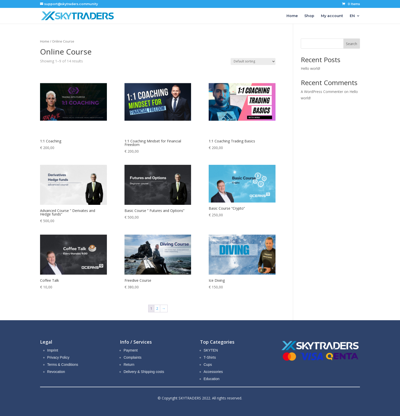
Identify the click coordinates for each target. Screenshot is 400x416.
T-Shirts (210, 357)
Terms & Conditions (62, 365)
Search (351, 43)
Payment (130, 350)
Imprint (52, 350)
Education (211, 379)
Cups (208, 365)
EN (352, 16)
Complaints (132, 357)
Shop (309, 16)
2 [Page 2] (157, 308)
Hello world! (310, 68)
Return (128, 365)
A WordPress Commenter (322, 91)
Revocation (56, 372)
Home (292, 16)
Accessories (213, 372)
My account (332, 16)
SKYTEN (211, 350)
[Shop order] (253, 61)
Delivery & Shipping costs (143, 372)
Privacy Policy (58, 357)
